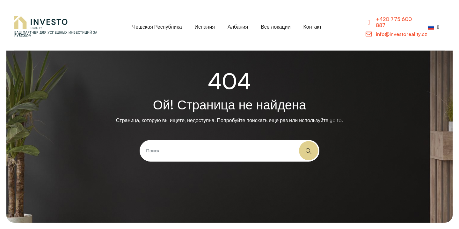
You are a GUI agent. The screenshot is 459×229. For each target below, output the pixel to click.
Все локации (275, 27)
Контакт (312, 27)
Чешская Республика (157, 27)
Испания (205, 27)
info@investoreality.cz (401, 34)
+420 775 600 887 (394, 22)
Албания (238, 27)
